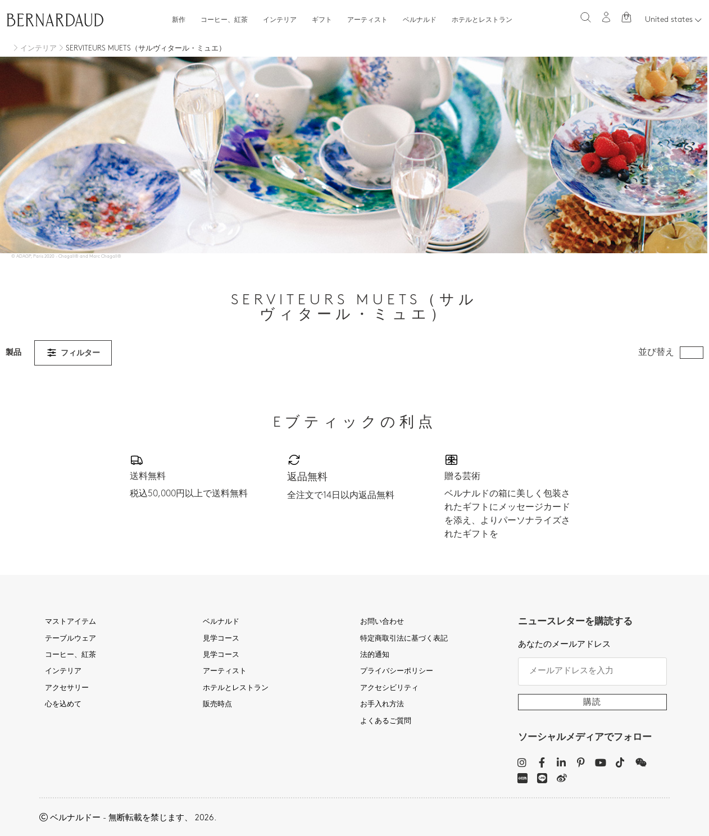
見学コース (221, 639)
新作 (178, 20)
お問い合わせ (382, 622)
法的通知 (374, 655)
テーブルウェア (70, 639)
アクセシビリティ (389, 688)
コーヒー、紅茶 (224, 20)
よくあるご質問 (385, 721)
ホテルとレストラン (482, 20)
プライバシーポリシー (396, 671)
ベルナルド (420, 20)
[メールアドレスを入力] (592, 671)
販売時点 (217, 704)
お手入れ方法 (382, 704)
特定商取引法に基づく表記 (404, 639)
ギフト (322, 20)
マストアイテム (70, 622)
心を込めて (63, 704)
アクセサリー (67, 688)
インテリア (280, 20)
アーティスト (367, 20)
